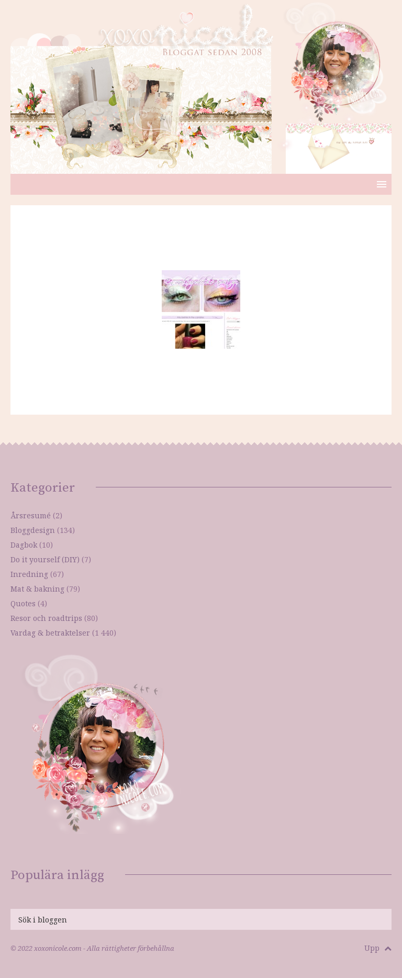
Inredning (29, 574)
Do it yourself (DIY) (45, 559)
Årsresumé (30, 515)
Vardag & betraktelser (50, 633)
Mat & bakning (37, 589)
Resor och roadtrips (46, 618)
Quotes (23, 603)
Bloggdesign (32, 530)
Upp (378, 948)
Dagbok (23, 545)
